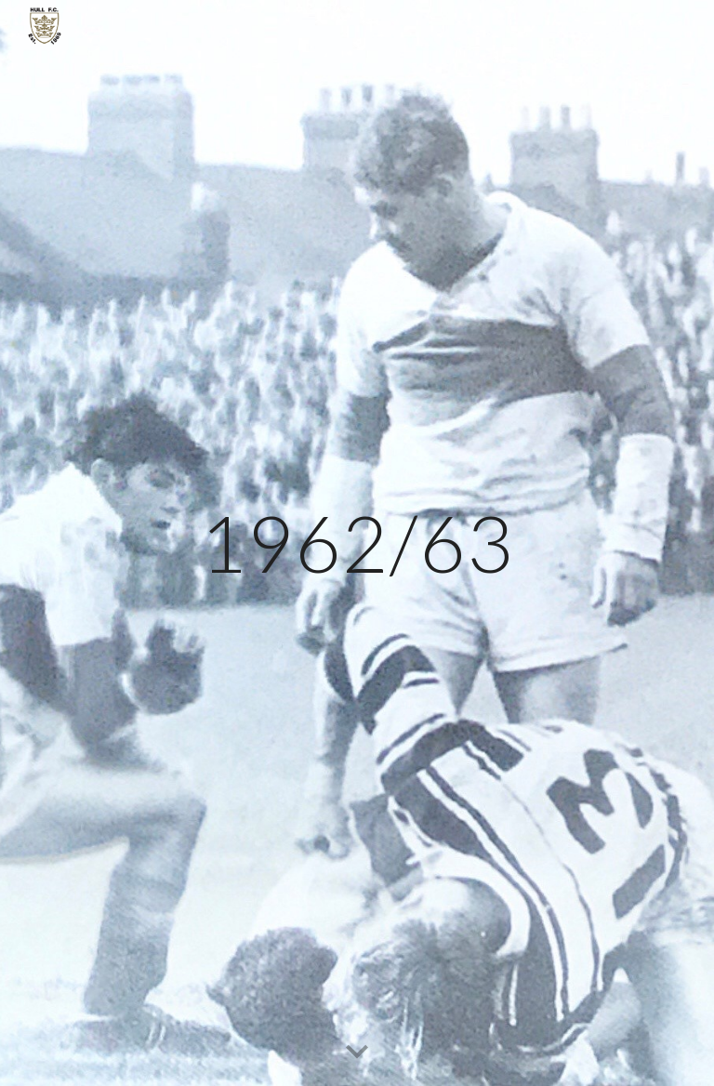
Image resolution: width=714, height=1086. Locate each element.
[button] (357, 1052)
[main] (356, 542)
